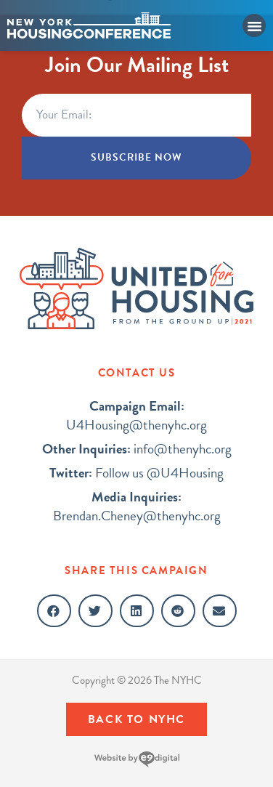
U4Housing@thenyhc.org (136, 415)
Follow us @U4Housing (136, 472)
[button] (254, 25)
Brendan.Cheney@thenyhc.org (137, 506)
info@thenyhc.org (137, 448)
